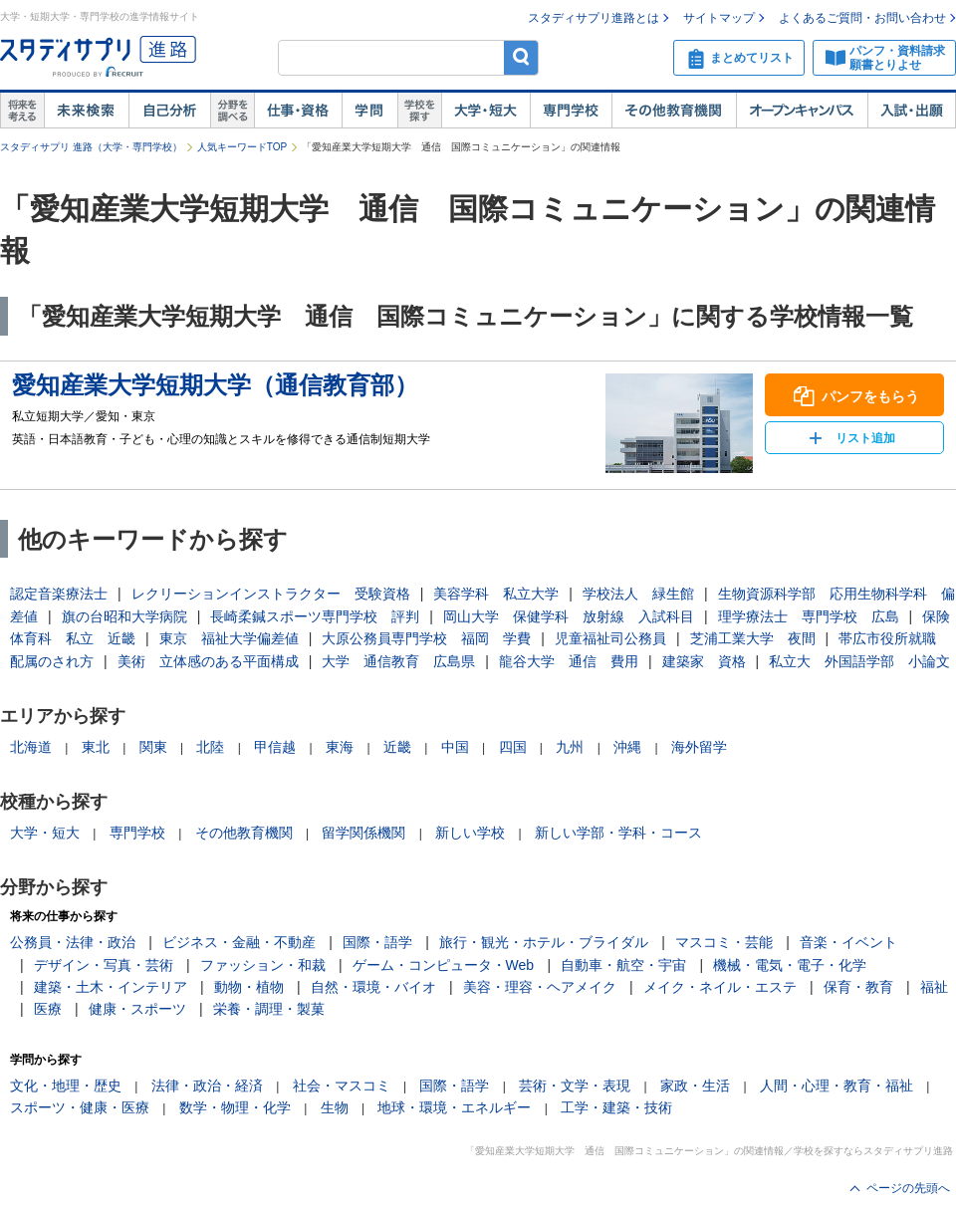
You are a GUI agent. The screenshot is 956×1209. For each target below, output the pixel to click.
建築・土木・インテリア (110, 987)
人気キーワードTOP (242, 146)
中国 (455, 747)
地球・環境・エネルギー (454, 1107)
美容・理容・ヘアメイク (539, 987)
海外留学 (699, 747)
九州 (570, 747)
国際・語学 (377, 942)
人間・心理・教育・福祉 (836, 1085)
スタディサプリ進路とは (593, 18)
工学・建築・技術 (616, 1107)
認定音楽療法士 (59, 594)
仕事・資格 (298, 110)
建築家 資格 (704, 661)
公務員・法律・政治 (72, 942)
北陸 (210, 747)
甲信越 (275, 747)
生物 (335, 1107)
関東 (153, 747)
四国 (513, 747)
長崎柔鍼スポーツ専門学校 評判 (314, 616)
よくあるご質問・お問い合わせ (862, 18)
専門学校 (570, 110)
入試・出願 (911, 110)
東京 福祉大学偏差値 (229, 638)
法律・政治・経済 (207, 1085)
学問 (369, 110)
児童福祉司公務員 (610, 638)
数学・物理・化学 (235, 1107)
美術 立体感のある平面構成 (208, 661)
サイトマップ (719, 18)
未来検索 (86, 110)
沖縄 (627, 747)
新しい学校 (470, 833)
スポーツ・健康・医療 (79, 1107)
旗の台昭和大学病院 (124, 616)
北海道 (31, 747)
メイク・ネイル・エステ (720, 987)
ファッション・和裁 (263, 965)
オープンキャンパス (801, 110)
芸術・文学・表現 (574, 1085)
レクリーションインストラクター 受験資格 (270, 594)
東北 (96, 747)
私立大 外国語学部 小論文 (859, 661)
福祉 (934, 987)
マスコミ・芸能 (724, 942)
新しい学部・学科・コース (618, 833)
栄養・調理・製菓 (269, 1009)
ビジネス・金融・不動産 (239, 942)
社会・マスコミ (341, 1085)
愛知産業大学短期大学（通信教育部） (215, 384)
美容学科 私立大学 (496, 594)
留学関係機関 (363, 833)
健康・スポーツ (137, 1009)
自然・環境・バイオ (373, 987)
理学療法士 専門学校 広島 (808, 616)
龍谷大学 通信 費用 (568, 661)
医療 (48, 1009)
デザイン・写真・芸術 (103, 965)
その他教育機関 (673, 110)
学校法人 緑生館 (638, 594)
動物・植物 (249, 987)
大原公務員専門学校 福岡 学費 (426, 638)
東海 (340, 747)
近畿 (397, 747)
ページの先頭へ (908, 1188)
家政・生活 (695, 1085)
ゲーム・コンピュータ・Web (444, 965)
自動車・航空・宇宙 (623, 965)
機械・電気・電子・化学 (789, 965)
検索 (521, 57)
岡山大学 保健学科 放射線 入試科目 (568, 616)
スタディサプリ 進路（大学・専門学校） (91, 146)
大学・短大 (485, 110)
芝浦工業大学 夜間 (753, 638)
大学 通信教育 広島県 (398, 661)
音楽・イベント (848, 942)
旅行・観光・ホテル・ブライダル (543, 942)
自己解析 (169, 110)
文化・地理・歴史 (65, 1085)
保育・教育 (858, 987)
